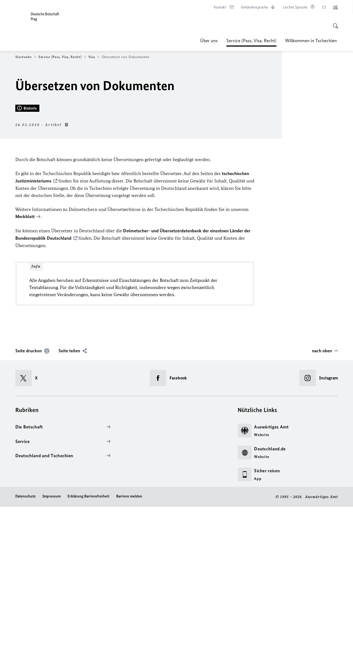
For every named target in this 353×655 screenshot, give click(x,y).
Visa (93, 57)
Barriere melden (129, 644)
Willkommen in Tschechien (311, 40)
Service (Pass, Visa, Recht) (251, 41)
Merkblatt (25, 365)
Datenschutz (25, 644)
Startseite (25, 57)
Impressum (51, 644)
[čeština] (324, 7)
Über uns (209, 40)
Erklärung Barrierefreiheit (88, 644)
